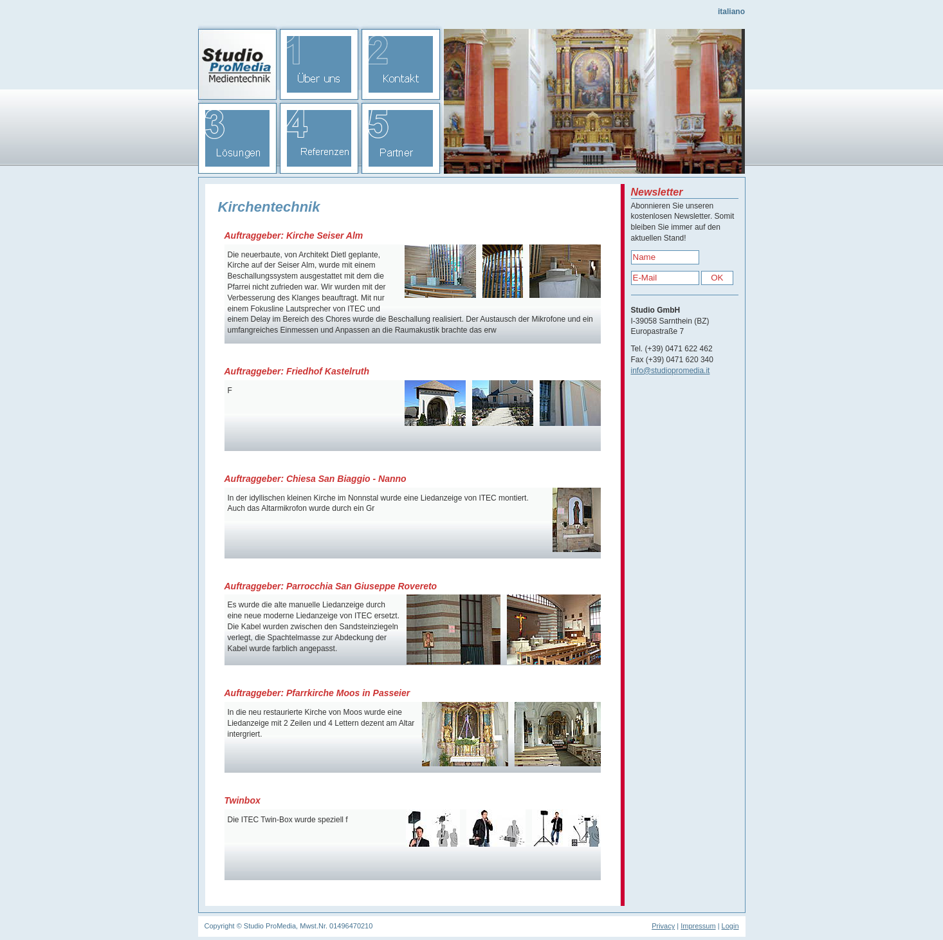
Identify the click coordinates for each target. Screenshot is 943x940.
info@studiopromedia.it (670, 370)
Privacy (663, 926)
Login (730, 926)
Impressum (698, 926)
